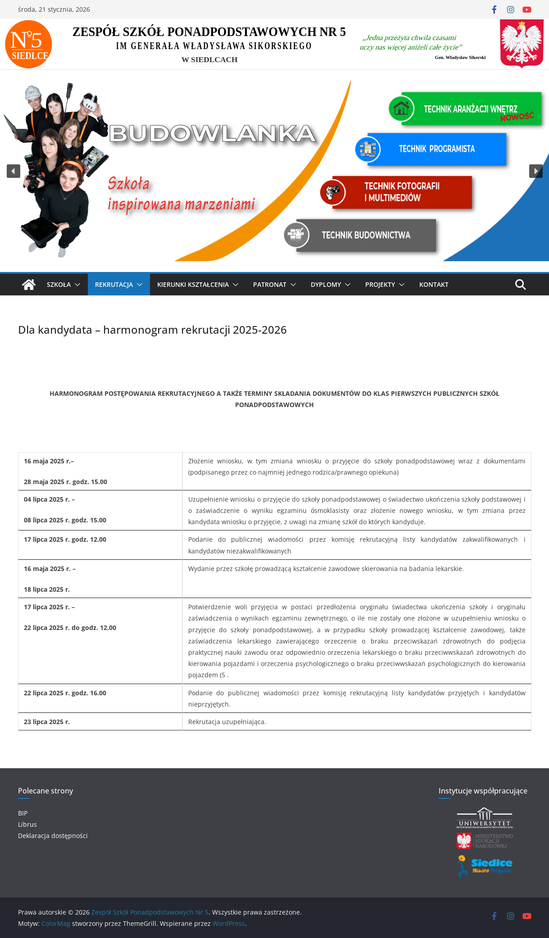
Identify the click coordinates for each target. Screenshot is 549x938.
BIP (22, 813)
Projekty (380, 284)
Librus (27, 824)
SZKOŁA (59, 284)
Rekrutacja (114, 284)
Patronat (269, 284)
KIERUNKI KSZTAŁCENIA (193, 284)
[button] (13, 171)
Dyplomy (326, 284)
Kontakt (434, 284)
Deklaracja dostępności (53, 835)
